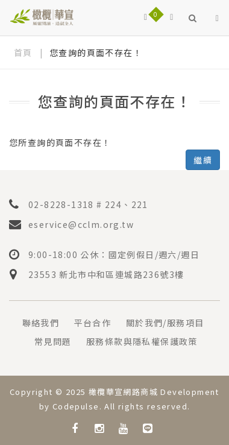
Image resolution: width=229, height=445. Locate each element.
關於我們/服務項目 (165, 323)
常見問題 (53, 341)
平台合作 (92, 323)
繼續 (202, 160)
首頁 (23, 52)
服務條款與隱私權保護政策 (142, 341)
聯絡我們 (41, 323)
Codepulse (75, 406)
